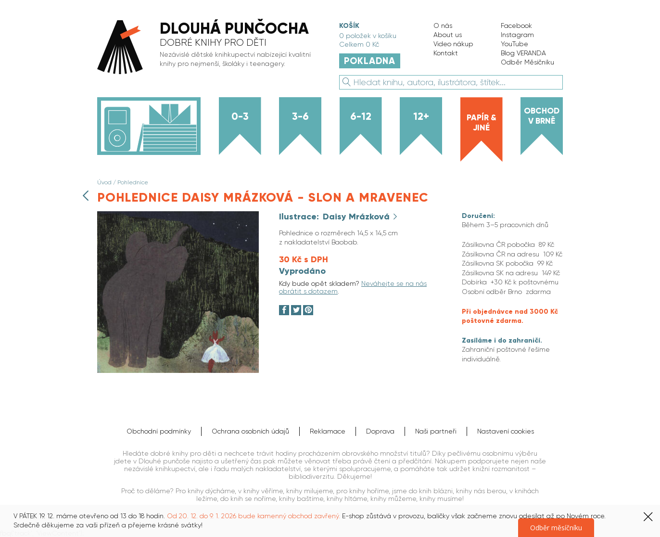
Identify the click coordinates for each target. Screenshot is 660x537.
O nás (442, 25)
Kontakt (445, 53)
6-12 (360, 116)
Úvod (104, 182)
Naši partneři (436, 431)
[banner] (208, 48)
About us (447, 34)
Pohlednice (132, 182)
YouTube (514, 44)
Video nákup (453, 44)
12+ (421, 116)
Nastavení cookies (505, 431)
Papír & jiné (481, 122)
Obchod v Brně (541, 116)
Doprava (380, 431)
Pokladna (369, 60)
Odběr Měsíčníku (527, 62)
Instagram (517, 34)
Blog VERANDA (523, 53)
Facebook (516, 25)
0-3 (240, 116)
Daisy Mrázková (357, 216)
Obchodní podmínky (159, 431)
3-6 (300, 116)
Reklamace (327, 431)
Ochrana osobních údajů (250, 431)
